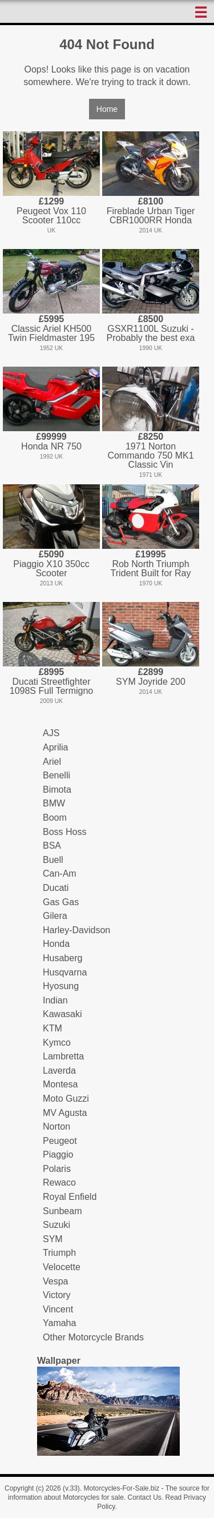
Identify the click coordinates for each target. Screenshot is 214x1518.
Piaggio (58, 1154)
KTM (52, 1028)
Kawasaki (62, 1014)
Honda (56, 944)
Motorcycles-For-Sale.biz (121, 1488)
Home (107, 109)
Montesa (60, 1084)
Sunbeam (62, 1211)
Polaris (57, 1169)
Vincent (58, 1309)
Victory (57, 1295)
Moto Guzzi (66, 1098)
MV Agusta (65, 1113)
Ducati (55, 888)
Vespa (55, 1281)
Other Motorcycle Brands (93, 1337)
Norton (56, 1126)
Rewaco (59, 1182)
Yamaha (59, 1323)
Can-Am (59, 873)
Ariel (52, 761)
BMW (54, 803)
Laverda (59, 1070)
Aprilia (55, 747)
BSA (52, 845)
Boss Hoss (64, 832)
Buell (53, 860)
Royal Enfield (69, 1197)
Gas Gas (61, 902)
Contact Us (144, 1497)
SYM (53, 1239)
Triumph (59, 1253)
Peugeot (60, 1141)
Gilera (55, 916)
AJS (51, 733)
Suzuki (56, 1225)
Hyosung (61, 986)
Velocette (61, 1267)
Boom (55, 817)
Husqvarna (65, 972)
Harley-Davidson (76, 930)
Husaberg (62, 958)
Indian (55, 1000)
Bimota (57, 789)
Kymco (57, 1042)
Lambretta (63, 1056)
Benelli (56, 775)
